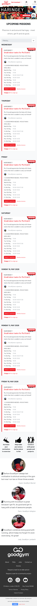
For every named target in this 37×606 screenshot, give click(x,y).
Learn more (22, 604)
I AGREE (15, 604)
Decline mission (21, 89)
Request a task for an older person (18, 570)
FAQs (13, 562)
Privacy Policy (24, 589)
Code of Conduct (18, 593)
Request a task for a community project (18, 573)
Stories (18, 566)
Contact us (28, 562)
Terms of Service (13, 589)
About (7, 562)
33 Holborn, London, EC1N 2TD (11, 586)
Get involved (15, 2)
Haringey (12, 9)
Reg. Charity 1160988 (28, 586)
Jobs (20, 562)
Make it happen (10, 89)
